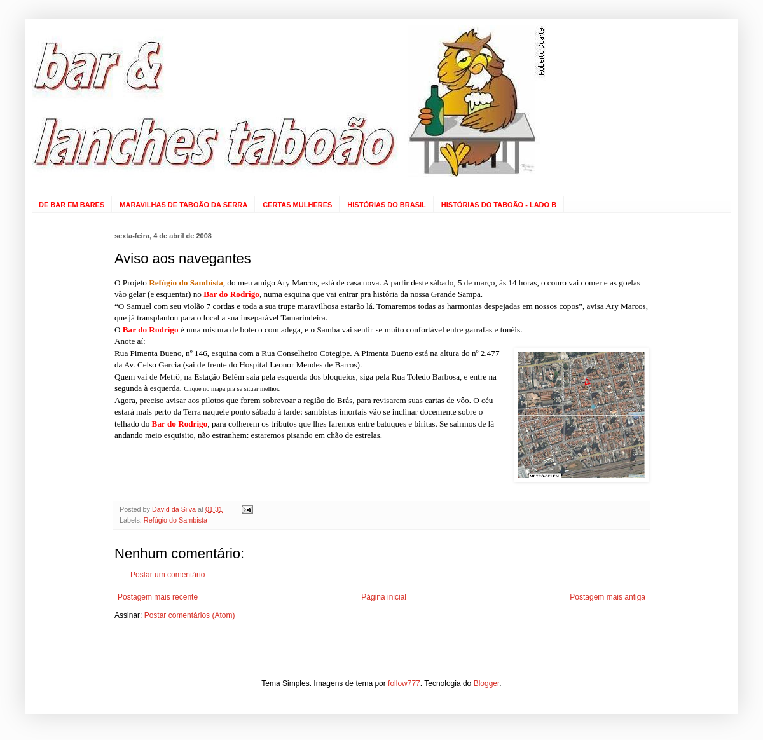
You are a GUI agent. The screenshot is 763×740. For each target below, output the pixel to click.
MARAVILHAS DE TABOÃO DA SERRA (183, 205)
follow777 (404, 683)
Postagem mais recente (158, 597)
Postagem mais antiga (607, 597)
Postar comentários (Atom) (189, 615)
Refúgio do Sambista (175, 520)
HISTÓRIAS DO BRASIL (386, 205)
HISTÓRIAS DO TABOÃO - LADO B (498, 205)
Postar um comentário (167, 574)
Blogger (487, 683)
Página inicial (383, 597)
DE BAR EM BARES (71, 205)
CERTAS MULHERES (297, 205)
